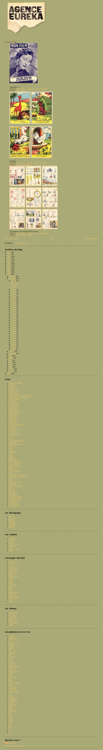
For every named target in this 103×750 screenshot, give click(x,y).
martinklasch (13, 442)
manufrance (12, 688)
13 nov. (13, 323)
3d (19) (11, 636)
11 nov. (13, 327)
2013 (9, 259)
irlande (11, 673)
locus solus (12, 502)
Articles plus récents (11, 238)
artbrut (11, 480)
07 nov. (13, 336)
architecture (12, 639)
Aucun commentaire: (41, 89)
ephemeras (26, 165)
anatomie (12, 538)
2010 (9, 265)
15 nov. (13, 318)
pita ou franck (11, 743)
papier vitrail (13, 700)
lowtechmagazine (14, 471)
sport (10, 726)
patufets (11, 457)
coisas (11, 437)
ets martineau (13, 571)
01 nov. (13, 349)
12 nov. (13, 325)
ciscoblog (12, 489)
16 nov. (13, 316)
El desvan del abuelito (16, 424)
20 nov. (13, 309)
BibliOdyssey (13, 415)
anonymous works (15, 482)
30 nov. (13, 281)
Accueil (51, 238)
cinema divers (13, 623)
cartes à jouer (13, 652)
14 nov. (13, 320)
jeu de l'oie (12, 677)
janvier (11, 371)
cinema (18, 91)
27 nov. (13, 294)
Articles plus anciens (91, 238)
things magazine (14, 410)
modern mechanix (14, 433)
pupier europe (13, 596)
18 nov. (13, 312)
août (10, 356)
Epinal (11, 516)
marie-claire (13, 690)
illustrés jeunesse (14, 672)
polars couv (12, 711)
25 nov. (13, 298)
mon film (24, 91)
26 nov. (13, 296)
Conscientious (13, 417)
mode (10, 695)
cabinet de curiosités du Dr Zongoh (20, 396)
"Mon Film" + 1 (16, 283)
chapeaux (12, 388)
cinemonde (12, 617)
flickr (10, 668)
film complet (13, 616)
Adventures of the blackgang (18, 397)
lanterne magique (14, 682)
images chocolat (14, 576)
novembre (12, 278)
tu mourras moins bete (16, 486)
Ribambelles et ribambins (17, 477)
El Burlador (12, 419)
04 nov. (13, 342)
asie (10, 641)
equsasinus (12, 428)
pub (10, 713)
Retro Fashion (13, 403)
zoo (10, 731)
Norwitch (12, 491)
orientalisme (13, 699)
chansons (12, 654)
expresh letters (13, 464)
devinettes (19, 165)
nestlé (11, 589)
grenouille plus (14, 390)
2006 (9, 274)
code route (12, 540)
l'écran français (14, 612)
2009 (9, 267)
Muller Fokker (13, 461)
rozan (10, 599)
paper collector (14, 408)
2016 (9, 252)
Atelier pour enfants (15, 383)
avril (11, 364)
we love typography (15, 462)
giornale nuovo (14, 406)
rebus (10, 717)
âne (10, 733)
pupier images (13, 598)
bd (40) (11, 645)
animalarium (13, 426)
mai (10, 362)
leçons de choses (21, 235)
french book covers (15, 498)
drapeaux (12, 663)
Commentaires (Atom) (21, 243)
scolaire (29, 235)
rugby (11, 722)
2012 (9, 261)
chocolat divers (14, 569)
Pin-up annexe (13, 394)
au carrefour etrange (15, 497)
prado (10, 590)
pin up (11, 708)
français (11, 544)
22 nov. (13, 305)
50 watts (11, 439)
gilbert (11, 574)
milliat (11, 583)
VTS (10, 450)
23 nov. (13, 303)
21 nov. (13, 307)
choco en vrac (13, 567)
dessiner (11, 542)
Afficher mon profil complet (14, 746)
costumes (12, 657)
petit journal (13, 704)
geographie (12, 545)
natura (11, 587)
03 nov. (13, 345)
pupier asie (12, 594)
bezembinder (13, 435)
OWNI (11, 473)
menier (11, 581)
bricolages (12, 522)
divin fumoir (13, 493)
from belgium (13, 421)
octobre (11, 351)
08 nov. (13, 334)
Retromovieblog (14, 399)
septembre (12, 353)
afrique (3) (12, 637)
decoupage (12, 518)
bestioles (11, 646)
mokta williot (13, 585)
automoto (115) (14, 643)
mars (11, 367)
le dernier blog (13, 504)
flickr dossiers (13, 392)
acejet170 (12, 446)
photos (11, 706)
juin (10, 360)
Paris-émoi (12, 484)
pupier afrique (13, 592)
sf (9, 724)
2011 (9, 263)
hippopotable (13, 495)
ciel (10, 655)
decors (11, 661)
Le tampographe (14, 500)
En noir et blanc (14, 405)
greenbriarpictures (15, 412)
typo (10, 728)
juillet (11, 358)
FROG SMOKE (14, 470)
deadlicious (12, 459)
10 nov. (13, 329)
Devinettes (14, 285)
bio (10, 650)
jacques (11, 578)
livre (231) (12, 686)
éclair (10, 601)
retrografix (12, 401)
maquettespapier (14, 506)
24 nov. (13, 301)
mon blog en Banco (15, 466)
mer (10, 693)
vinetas (11, 455)
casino (11, 565)
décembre (12, 276)
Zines (10, 479)
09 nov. (13, 331)
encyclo (11, 664)
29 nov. (13, 289)
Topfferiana (12, 423)
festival (11, 619)
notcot (11, 448)
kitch (10, 681)
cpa (10, 659)
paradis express (14, 430)
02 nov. (13, 347)
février (11, 369)
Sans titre (14, 287)
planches (11, 710)
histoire (11, 547)
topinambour (13, 451)
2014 (9, 256)
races (10, 715)
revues (11, 720)
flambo (11, 520)
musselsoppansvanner (16, 444)
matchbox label (14, 691)
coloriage (12, 525)
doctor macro (13, 414)
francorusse (12, 572)
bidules (11, 648)
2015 (9, 254)
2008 (9, 270)
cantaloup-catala (14, 563)
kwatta (11, 580)
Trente (11, 387)
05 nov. (13, 340)
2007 (9, 272)
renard (11, 719)
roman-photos (13, 621)
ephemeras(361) (14, 666)
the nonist (12, 432)
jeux (10, 679)
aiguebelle (12, 562)
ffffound (11, 468)
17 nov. (13, 314)
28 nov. (13, 292)
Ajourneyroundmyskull (16, 441)
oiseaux (11, 697)
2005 (9, 373)
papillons (12, 702)
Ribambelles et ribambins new (18, 475)
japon (10, 488)
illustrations (12, 670)
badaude (11, 453)
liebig (10, 684)
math (10, 551)
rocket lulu (12, 385)
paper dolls (12, 524)
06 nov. (13, 338)
